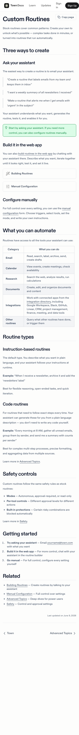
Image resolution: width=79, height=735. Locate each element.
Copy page (66, 17)
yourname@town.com (60, 542)
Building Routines (17, 585)
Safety (23, 521)
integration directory (39, 301)
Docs (20, 5)
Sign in (58, 5)
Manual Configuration (19, 593)
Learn (32, 5)
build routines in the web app (35, 153)
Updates (46, 5)
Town (9, 5)
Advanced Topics (30, 461)
